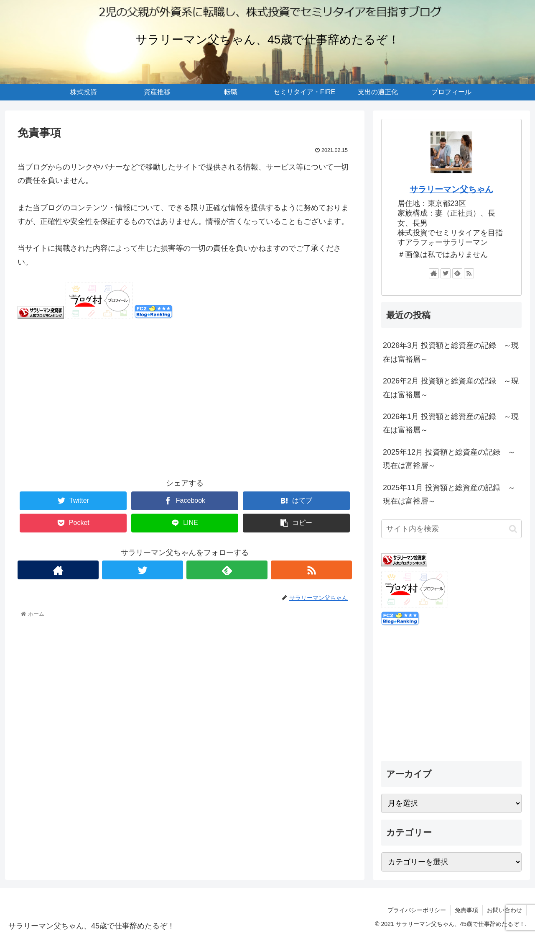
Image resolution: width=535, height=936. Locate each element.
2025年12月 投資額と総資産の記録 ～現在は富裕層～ (449, 459)
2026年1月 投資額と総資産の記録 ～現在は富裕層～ (451, 423)
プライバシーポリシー (416, 910)
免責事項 (466, 910)
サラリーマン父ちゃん (451, 189)
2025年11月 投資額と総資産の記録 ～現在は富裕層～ (449, 494)
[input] (451, 528)
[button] (513, 529)
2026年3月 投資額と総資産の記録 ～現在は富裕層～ (451, 352)
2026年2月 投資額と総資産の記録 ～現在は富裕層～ (451, 388)
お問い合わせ (504, 910)
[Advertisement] (185, 404)
